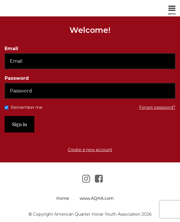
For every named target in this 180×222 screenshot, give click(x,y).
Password (17, 78)
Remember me (26, 107)
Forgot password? (157, 107)
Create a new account (90, 149)
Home (62, 198)
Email (11, 48)
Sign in (19, 124)
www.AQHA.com (97, 198)
